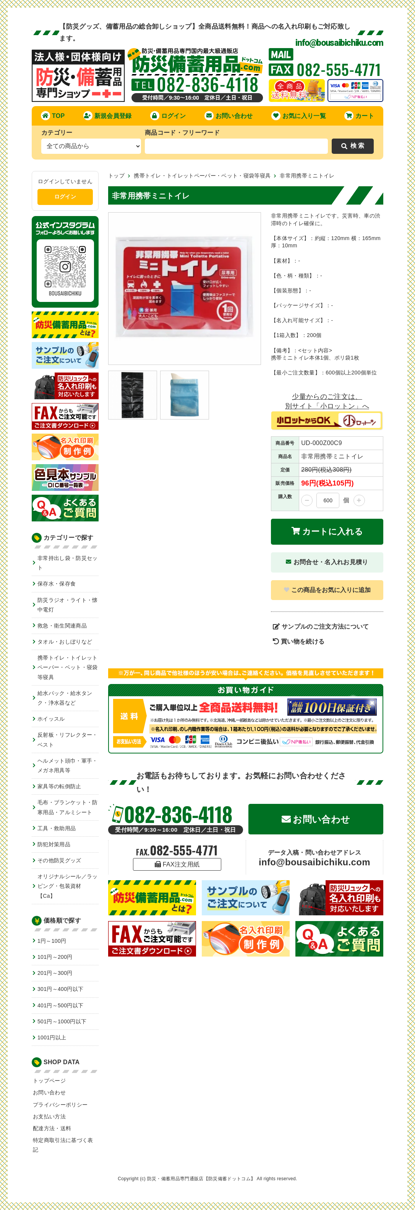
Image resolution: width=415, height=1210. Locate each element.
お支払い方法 (49, 1116)
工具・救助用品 (56, 828)
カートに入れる (327, 531)
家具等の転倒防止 (59, 786)
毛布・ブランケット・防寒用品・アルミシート (67, 807)
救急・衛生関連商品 (62, 626)
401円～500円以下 (60, 1005)
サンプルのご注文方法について (321, 626)
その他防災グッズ (59, 860)
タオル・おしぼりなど (64, 642)
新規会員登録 (107, 115)
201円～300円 (55, 973)
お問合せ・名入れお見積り (327, 562)
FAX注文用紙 (177, 864)
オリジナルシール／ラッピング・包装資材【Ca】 (67, 886)
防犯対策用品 (53, 844)
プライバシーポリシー (60, 1105)
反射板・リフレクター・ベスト (67, 739)
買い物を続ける (298, 641)
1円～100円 (51, 941)
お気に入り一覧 (298, 115)
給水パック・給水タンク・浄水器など (64, 698)
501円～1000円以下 (61, 1021)
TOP (53, 115)
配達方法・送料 (52, 1128)
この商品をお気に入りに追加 (327, 590)
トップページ (49, 1081)
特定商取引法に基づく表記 (63, 1145)
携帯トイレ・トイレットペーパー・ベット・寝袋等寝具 (67, 667)
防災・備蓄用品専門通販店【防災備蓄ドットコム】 (201, 1178)
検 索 (352, 145)
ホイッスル (51, 719)
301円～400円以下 (60, 989)
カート (359, 115)
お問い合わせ (228, 115)
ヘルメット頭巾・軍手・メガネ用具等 (67, 765)
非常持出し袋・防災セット (67, 563)
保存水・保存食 (56, 584)
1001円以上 (51, 1037)
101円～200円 (55, 957)
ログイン (168, 115)
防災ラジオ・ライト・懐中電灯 (67, 605)
